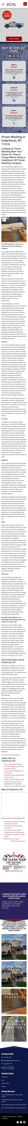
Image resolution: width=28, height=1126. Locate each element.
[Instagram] (21, 1122)
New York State (20, 786)
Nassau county (9, 786)
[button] (3, 4)
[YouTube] (24, 1122)
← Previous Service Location (10, 839)
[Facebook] (18, 1122)
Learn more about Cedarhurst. (10, 755)
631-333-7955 (17, 655)
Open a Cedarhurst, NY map (13, 764)
